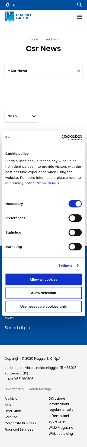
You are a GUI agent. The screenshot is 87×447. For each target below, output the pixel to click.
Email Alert (13, 411)
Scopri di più (17, 328)
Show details (48, 183)
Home (33, 39)
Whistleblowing (61, 433)
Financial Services (19, 429)
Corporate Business (20, 423)
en (14, 5)
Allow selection (43, 293)
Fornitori (11, 417)
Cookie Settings (40, 389)
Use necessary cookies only (43, 306)
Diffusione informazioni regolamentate (61, 404)
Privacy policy (14, 389)
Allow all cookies (43, 279)
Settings (65, 265)
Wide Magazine (61, 427)
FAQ (8, 404)
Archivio (52, 39)
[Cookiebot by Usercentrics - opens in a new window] (62, 137)
